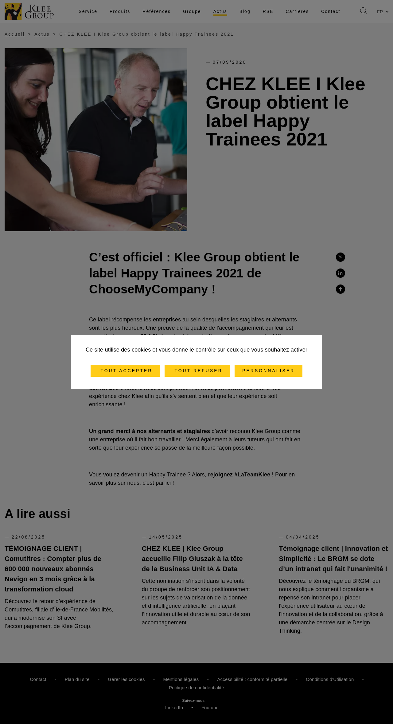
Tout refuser (197, 370)
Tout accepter (125, 370)
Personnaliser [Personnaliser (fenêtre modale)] (268, 370)
